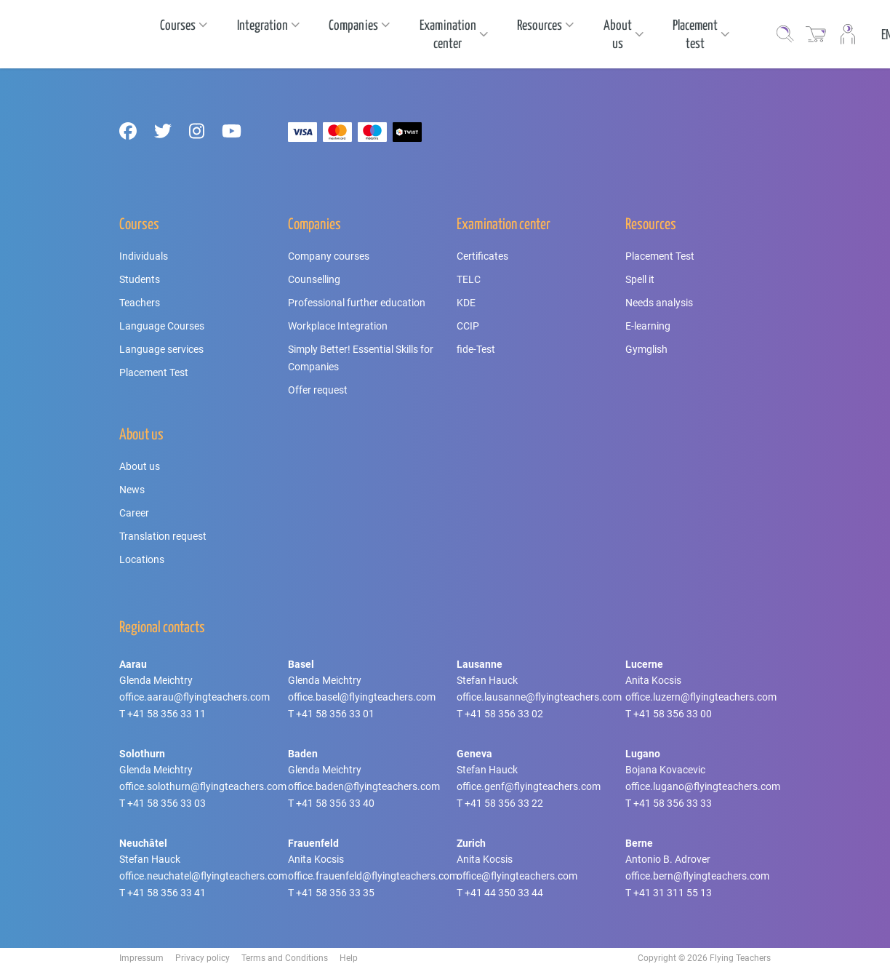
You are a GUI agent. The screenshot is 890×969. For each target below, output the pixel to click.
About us (139, 466)
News (132, 489)
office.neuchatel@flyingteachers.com (203, 876)
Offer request (318, 390)
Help (349, 958)
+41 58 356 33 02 (504, 713)
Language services (161, 349)
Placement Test (153, 372)
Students (139, 279)
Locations (141, 559)
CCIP (468, 326)
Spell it (639, 279)
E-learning (647, 326)
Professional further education (356, 302)
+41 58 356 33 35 (335, 892)
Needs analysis (659, 302)
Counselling (314, 279)
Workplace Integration (338, 326)
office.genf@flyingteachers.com (529, 786)
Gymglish (646, 349)
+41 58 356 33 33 (672, 803)
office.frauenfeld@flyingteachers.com (373, 876)
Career (134, 513)
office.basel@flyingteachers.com (362, 697)
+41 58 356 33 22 (504, 803)
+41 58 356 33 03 (166, 803)
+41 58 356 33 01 (335, 713)
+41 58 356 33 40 (335, 803)
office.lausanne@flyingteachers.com (539, 697)
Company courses (328, 256)
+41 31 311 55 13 (672, 892)
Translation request (163, 536)
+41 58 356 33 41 (166, 892)
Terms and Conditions (284, 958)
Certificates (482, 256)
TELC (469, 279)
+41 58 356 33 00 (672, 713)
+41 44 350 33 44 (504, 892)
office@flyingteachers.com (517, 876)
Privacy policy (202, 958)
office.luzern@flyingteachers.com (701, 697)
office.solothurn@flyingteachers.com (202, 786)
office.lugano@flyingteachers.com (702, 786)
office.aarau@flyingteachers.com (194, 697)
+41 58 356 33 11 (166, 713)
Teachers (139, 302)
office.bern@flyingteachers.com (697, 876)
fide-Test (476, 349)
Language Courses (161, 326)
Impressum (141, 958)
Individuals (143, 256)
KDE (466, 302)
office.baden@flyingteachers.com (364, 786)
